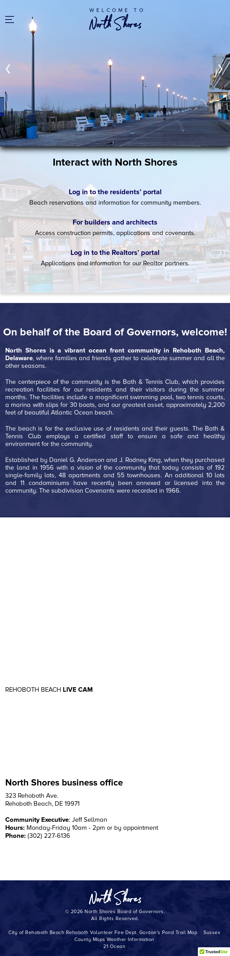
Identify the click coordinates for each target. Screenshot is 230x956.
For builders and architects (115, 222)
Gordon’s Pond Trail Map (168, 932)
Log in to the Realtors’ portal (115, 253)
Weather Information (130, 939)
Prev (8, 69)
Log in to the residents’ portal (115, 192)
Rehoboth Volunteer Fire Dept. (102, 932)
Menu (12, 20)
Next (220, 69)
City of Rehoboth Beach (36, 932)
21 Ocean (114, 946)
